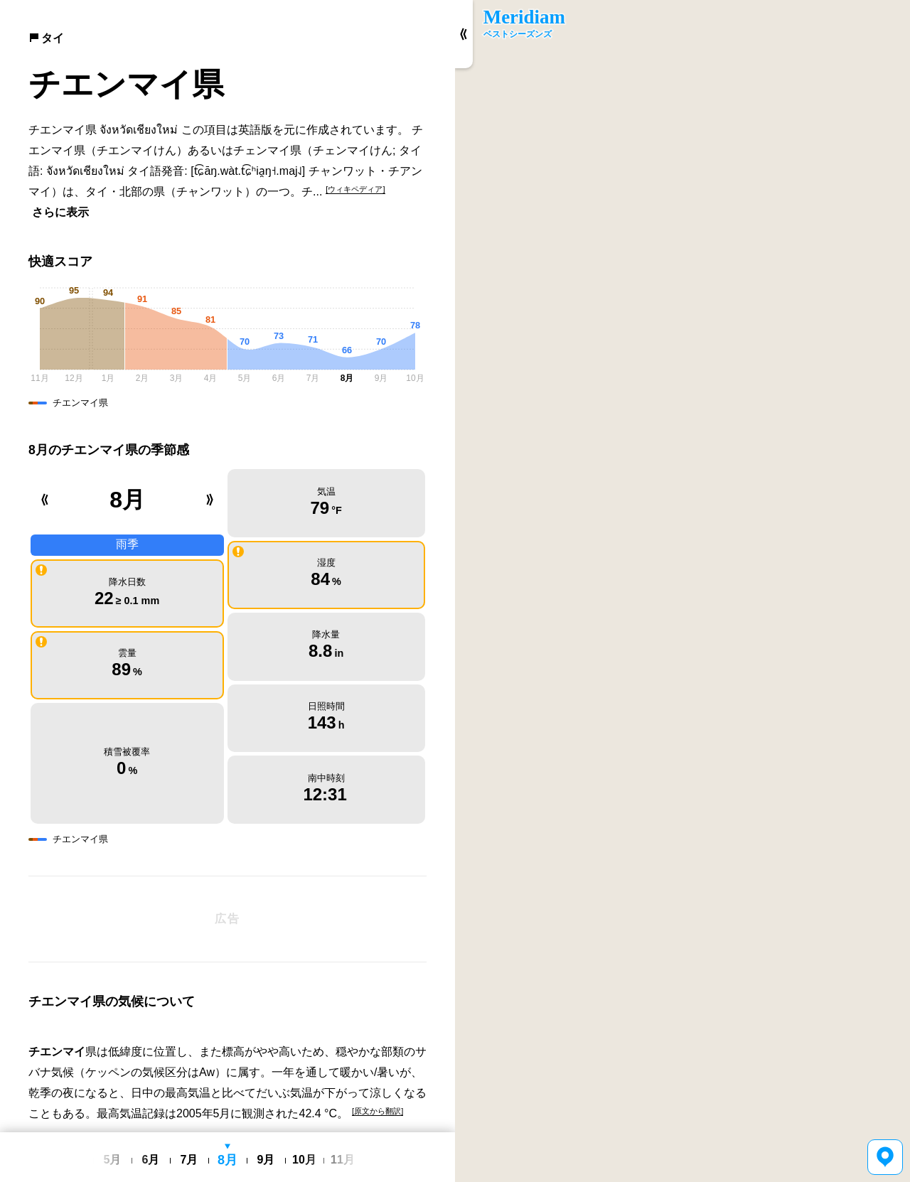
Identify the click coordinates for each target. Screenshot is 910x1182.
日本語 (224, 1122)
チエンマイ (56, 927)
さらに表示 (60, 212)
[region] (682, 591)
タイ (46, 38)
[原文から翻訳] (377, 986)
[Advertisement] (227, 794)
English (191, 1122)
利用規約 (262, 1122)
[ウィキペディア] (355, 189)
